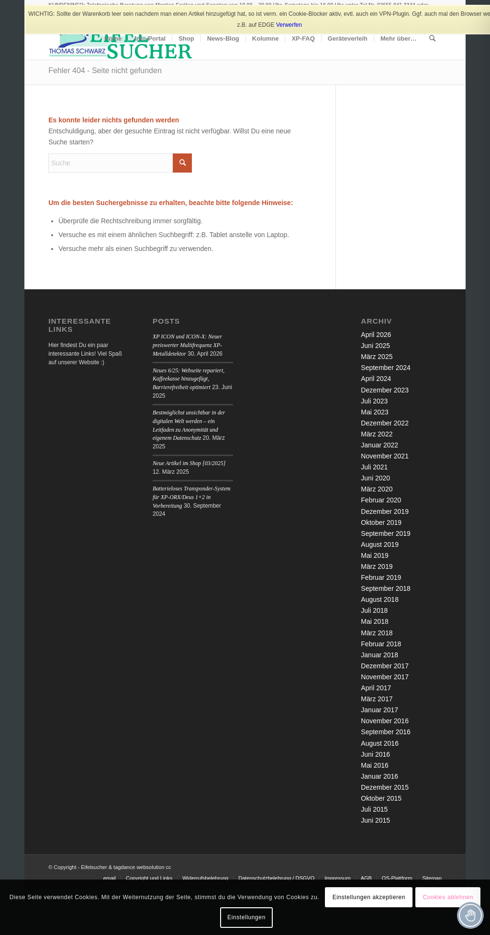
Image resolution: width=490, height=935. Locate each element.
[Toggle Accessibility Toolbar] (470, 915)
